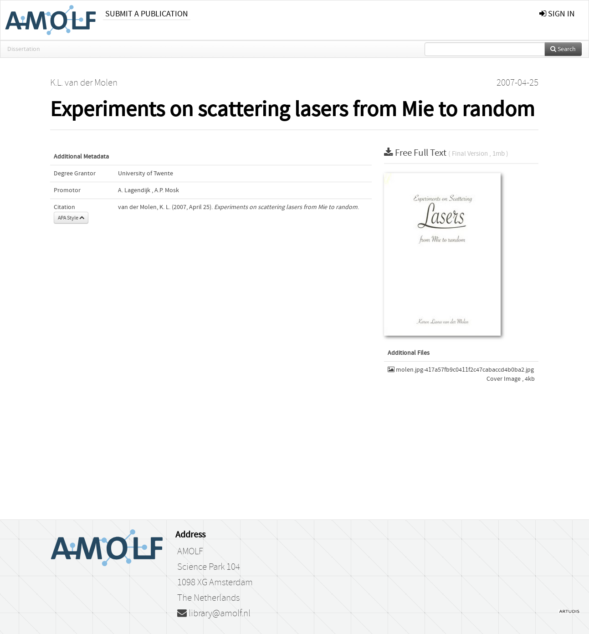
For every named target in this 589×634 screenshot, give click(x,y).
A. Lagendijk (134, 190)
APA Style (71, 218)
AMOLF (190, 551)
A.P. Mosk (166, 190)
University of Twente (145, 173)
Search (563, 49)
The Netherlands (208, 598)
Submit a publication (146, 14)
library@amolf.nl (214, 613)
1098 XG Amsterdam (215, 582)
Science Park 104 (208, 567)
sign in (557, 14)
